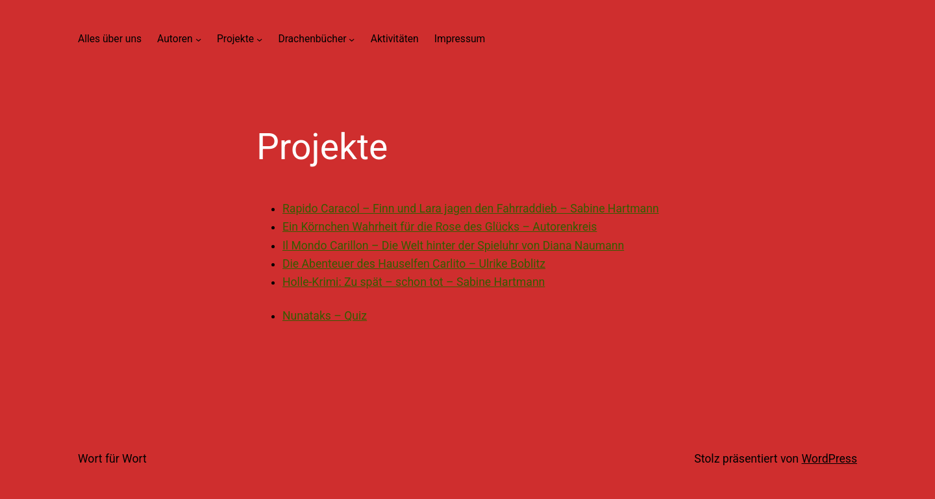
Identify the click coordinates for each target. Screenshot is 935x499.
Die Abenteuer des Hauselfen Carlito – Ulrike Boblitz (413, 263)
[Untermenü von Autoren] (198, 39)
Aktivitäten (395, 39)
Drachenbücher (312, 39)
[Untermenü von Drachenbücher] (352, 39)
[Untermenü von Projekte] (259, 39)
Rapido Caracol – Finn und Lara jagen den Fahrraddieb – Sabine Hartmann (470, 208)
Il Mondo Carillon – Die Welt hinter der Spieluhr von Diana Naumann (453, 245)
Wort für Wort (112, 458)
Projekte (235, 39)
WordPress (829, 458)
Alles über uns (110, 39)
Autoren (175, 39)
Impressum (460, 39)
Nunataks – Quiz (324, 315)
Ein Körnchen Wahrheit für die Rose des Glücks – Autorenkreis (439, 226)
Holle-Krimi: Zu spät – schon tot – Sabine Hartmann (413, 281)
